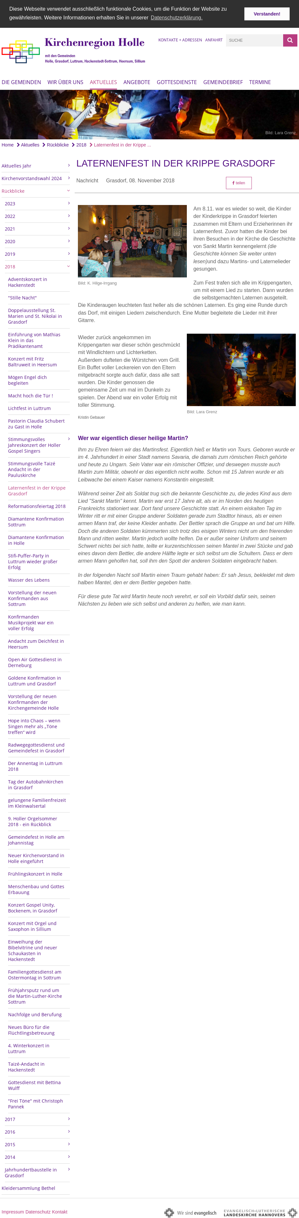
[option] (149, 113)
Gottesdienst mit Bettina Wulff (34, 1084)
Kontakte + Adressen (180, 38)
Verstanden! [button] (267, 13)
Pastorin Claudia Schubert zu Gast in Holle (36, 422)
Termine (260, 81)
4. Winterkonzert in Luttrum (28, 1047)
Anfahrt (214, 38)
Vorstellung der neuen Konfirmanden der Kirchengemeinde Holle (33, 701)
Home (8, 143)
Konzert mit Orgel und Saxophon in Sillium (32, 925)
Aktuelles (103, 81)
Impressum (13, 1210)
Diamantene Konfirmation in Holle (36, 539)
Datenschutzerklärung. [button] (177, 17)
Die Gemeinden (21, 81)
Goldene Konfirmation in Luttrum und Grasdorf (34, 679)
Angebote (136, 81)
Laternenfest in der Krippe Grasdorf (37, 489)
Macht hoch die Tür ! (30, 394)
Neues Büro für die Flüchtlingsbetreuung (31, 1029)
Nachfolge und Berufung (35, 1013)
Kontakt (59, 1210)
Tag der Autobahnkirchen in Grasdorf (35, 783)
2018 (79, 143)
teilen (238, 181)
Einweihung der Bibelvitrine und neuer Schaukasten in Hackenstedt (32, 949)
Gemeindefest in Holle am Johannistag (36, 839)
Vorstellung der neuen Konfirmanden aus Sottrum (32, 597)
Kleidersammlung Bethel (28, 1187)
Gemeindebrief (223, 81)
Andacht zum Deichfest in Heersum (36, 643)
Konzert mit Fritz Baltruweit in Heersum (32, 360)
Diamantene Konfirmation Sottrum (36, 520)
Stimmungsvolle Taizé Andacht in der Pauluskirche (31, 468)
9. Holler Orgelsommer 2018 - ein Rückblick (32, 820)
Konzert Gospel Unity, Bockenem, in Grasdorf (32, 906)
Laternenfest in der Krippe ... (120, 143)
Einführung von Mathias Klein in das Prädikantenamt (34, 339)
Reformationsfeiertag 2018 (37, 505)
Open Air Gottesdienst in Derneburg (35, 661)
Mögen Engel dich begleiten (27, 379)
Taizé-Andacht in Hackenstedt (26, 1066)
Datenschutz (38, 1210)
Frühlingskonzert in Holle (35, 872)
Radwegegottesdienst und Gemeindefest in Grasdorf (36, 746)
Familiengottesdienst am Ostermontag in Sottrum (34, 973)
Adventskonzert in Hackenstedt (27, 281)
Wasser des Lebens (29, 579)
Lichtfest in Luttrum (29, 407)
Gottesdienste (177, 81)
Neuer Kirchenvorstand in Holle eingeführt (36, 857)
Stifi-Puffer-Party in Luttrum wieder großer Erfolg (33, 560)
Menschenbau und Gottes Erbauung (36, 888)
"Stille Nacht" (22, 296)
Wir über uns (65, 81)
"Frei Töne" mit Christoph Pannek (35, 1102)
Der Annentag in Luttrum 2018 (35, 765)
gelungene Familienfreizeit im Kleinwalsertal (37, 802)
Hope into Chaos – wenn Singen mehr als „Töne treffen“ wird (34, 725)
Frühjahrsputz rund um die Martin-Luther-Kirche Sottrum (35, 995)
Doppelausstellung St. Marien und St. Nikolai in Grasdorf (35, 315)
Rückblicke (55, 143)
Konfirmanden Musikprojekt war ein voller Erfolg (31, 621)
